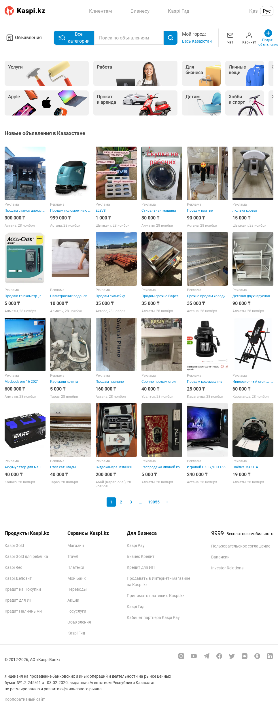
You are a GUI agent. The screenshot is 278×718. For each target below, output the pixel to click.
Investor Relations (227, 568)
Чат (230, 37)
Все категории (74, 37)
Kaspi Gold (14, 545)
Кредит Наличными (23, 611)
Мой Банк (76, 578)
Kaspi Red (13, 567)
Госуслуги (76, 611)
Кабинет (249, 37)
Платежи (75, 567)
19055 (154, 502)
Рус (267, 11)
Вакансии (220, 557)
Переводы (77, 589)
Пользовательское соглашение (240, 546)
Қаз (253, 11)
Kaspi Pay (136, 545)
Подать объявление (268, 38)
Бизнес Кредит (140, 556)
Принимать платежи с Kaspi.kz (155, 595)
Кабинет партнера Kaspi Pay (153, 617)
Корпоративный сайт (25, 699)
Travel (72, 556)
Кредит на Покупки (23, 589)
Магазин (75, 545)
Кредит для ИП (19, 600)
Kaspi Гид (76, 633)
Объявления (23, 38)
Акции (73, 600)
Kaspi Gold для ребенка (26, 556)
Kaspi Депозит (18, 578)
